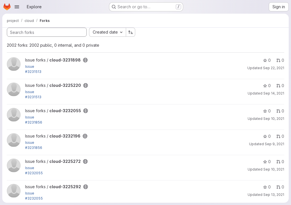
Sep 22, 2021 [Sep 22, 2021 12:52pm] (273, 68)
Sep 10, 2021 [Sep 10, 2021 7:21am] (273, 118)
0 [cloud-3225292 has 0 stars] (267, 186)
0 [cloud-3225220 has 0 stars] (267, 85)
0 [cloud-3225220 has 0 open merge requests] (280, 85)
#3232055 (34, 173)
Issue (29, 66)
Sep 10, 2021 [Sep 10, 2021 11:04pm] (273, 169)
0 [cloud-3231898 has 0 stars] (267, 60)
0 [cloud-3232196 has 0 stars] (267, 136)
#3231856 (33, 122)
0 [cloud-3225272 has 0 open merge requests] (280, 161)
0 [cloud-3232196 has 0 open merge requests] (280, 136)
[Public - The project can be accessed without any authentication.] (85, 60)
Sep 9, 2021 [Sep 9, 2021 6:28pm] (274, 144)
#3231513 (33, 71)
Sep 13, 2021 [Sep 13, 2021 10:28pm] (273, 194)
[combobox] (107, 32)
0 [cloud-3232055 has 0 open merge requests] (280, 110)
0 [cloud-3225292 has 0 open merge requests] (280, 186)
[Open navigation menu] (16, 6)
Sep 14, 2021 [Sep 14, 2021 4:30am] (273, 93)
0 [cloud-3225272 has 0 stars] (267, 161)
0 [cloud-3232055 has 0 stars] (267, 110)
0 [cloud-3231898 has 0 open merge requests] (280, 60)
